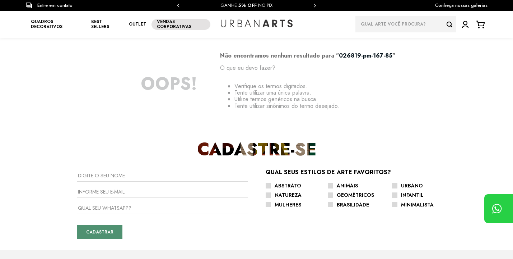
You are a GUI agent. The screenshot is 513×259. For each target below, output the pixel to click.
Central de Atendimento (276, 169)
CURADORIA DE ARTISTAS (165, 191)
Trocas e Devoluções (273, 180)
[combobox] (405, 24)
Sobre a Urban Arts (162, 169)
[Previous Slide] (178, 5)
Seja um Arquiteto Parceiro (170, 212)
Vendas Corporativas (164, 223)
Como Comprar (265, 202)
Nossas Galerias (159, 180)
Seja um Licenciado (162, 202)
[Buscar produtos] (451, 24)
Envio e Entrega (267, 191)
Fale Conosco (264, 212)
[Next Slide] (315, 5)
